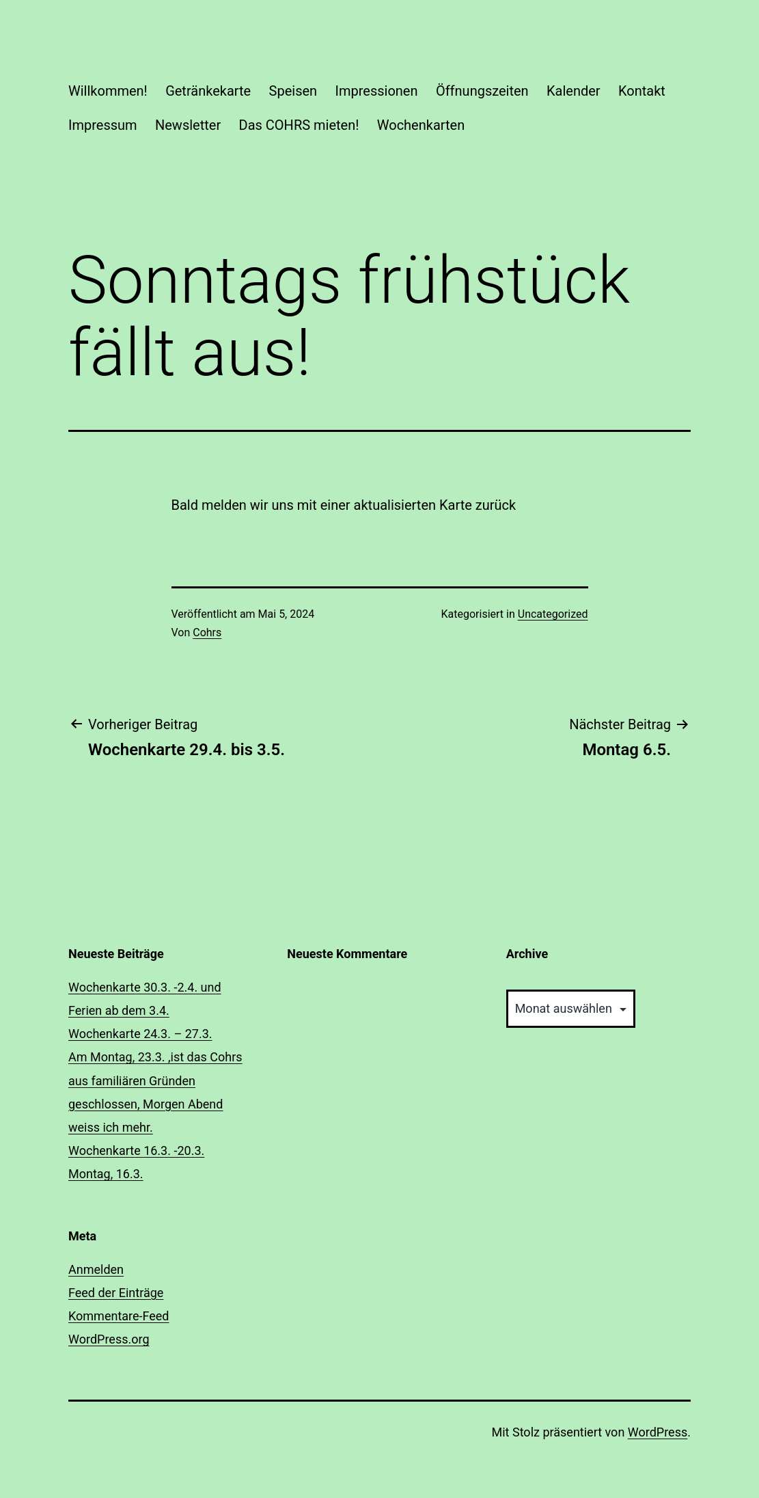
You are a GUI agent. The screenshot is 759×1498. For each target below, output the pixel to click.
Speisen (293, 91)
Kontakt (641, 91)
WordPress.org (109, 1339)
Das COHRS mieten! (299, 125)
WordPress (657, 1432)
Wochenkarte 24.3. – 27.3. (140, 1033)
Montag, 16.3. (105, 1174)
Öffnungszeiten (482, 91)
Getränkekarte (208, 91)
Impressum (102, 125)
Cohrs (207, 632)
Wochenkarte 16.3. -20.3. (136, 1150)
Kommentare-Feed (118, 1316)
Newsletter (188, 125)
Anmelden (96, 1269)
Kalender (574, 91)
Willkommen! (108, 91)
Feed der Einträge (115, 1292)
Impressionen (376, 91)
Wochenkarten (421, 125)
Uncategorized (553, 614)
